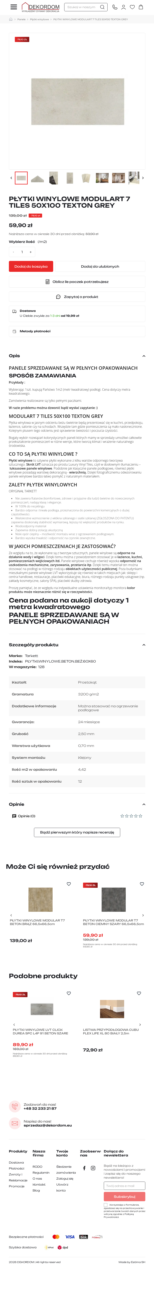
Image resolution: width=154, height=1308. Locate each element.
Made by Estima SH (132, 1300)
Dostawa (16, 1201)
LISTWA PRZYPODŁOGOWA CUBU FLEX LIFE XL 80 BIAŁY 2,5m (110, 1073)
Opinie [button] (77, 804)
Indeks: (16, 661)
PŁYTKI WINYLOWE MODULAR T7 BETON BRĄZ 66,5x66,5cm (38, 942)
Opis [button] (77, 355)
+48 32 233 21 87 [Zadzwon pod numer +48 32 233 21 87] (44, 1145)
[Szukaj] (86, 7)
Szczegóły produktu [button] (77, 644)
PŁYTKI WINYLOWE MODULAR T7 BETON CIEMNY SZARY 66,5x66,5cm (111, 944)
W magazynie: (23, 667)
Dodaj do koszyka (42, 266)
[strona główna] (11, 19)
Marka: (16, 656)
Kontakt (39, 1223)
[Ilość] (22, 252)
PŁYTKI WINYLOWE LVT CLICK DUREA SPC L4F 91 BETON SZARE (41, 1073)
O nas (37, 1217)
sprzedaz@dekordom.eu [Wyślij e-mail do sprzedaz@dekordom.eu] (53, 1162)
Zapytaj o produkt (77, 296)
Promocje (17, 1225)
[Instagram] (93, 1207)
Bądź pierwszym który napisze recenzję (77, 832)
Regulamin (41, 1211)
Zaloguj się (64, 1217)
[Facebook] (84, 1207)
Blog (36, 1229)
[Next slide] (143, 926)
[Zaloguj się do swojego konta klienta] (123, 7)
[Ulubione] (132, 7)
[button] (77, 281)
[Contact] (115, 7)
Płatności (16, 1207)
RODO (37, 1205)
